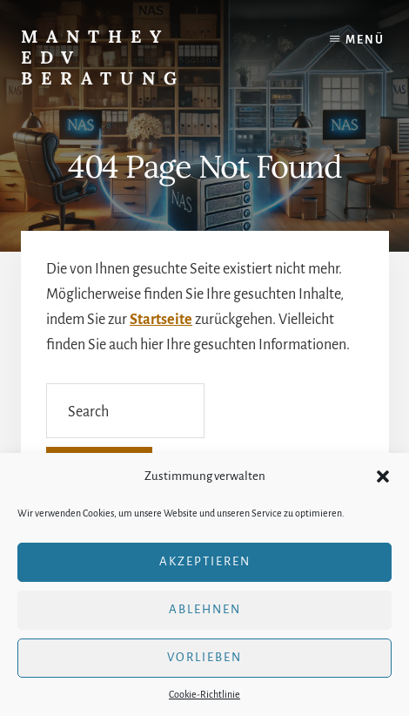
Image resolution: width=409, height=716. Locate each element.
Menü (365, 40)
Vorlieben (204, 657)
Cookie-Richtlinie (204, 694)
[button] (383, 476)
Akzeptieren (205, 561)
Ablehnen (205, 609)
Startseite (161, 320)
